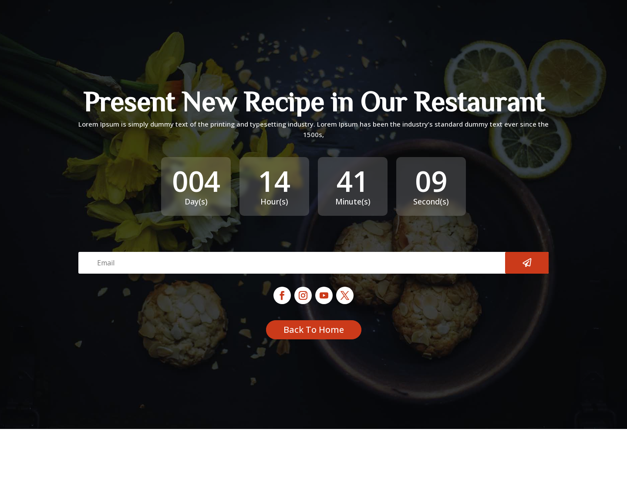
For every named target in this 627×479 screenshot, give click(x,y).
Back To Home (313, 329)
